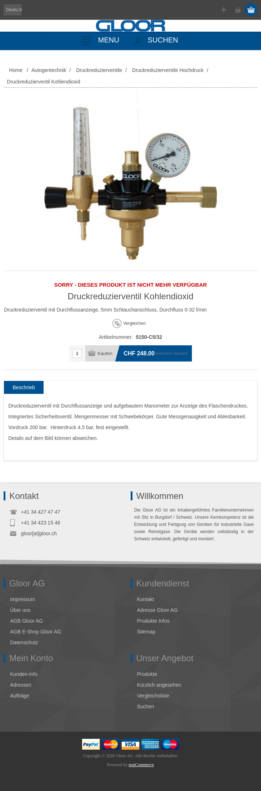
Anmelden (237, 10)
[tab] (24, 387)
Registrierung (223, 10)
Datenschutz (24, 642)
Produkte (147, 674)
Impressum (22, 599)
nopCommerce (141, 764)
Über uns (20, 610)
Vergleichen (134, 323)
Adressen (20, 685)
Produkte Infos (153, 621)
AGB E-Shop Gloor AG (35, 632)
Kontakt (145, 599)
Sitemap (146, 632)
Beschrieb (24, 387)
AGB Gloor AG (26, 621)
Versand (180, 353)
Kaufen (105, 353)
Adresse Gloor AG (157, 610)
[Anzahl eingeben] (77, 353)
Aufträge (19, 696)
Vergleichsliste (153, 696)
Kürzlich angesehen (159, 685)
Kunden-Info (23, 674)
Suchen (145, 706)
